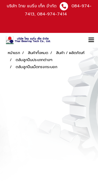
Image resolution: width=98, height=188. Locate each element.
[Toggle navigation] (91, 40)
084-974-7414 (52, 14)
